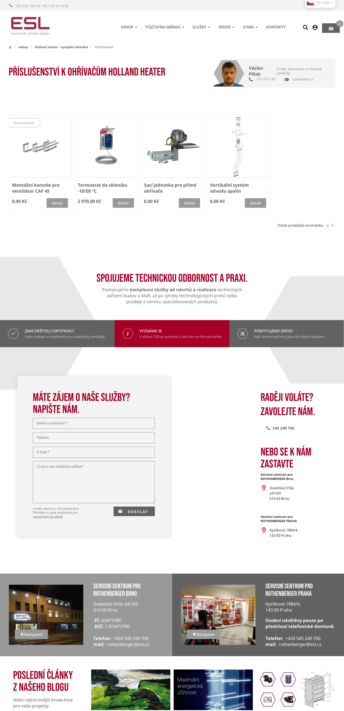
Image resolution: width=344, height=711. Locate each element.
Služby (202, 25)
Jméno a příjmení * (52, 423)
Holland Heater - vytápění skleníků (61, 47)
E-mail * (43, 452)
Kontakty (276, 25)
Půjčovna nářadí (165, 25)
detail (57, 203)
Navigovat (31, 634)
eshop (130, 25)
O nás (251, 25)
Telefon (43, 438)
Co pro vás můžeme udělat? (60, 466)
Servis (227, 25)
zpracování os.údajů (48, 516)
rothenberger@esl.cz (128, 644)
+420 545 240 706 (130, 638)
